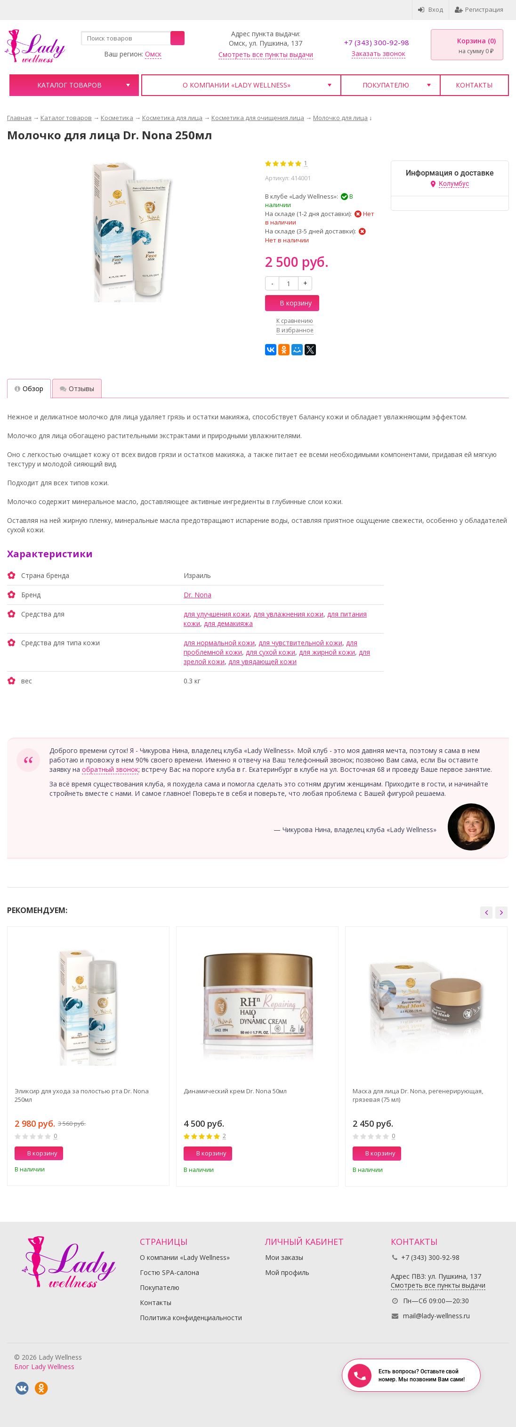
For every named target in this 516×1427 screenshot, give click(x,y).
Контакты (474, 84)
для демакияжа (228, 623)
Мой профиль (287, 1272)
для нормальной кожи (219, 642)
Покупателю (386, 84)
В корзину (290, 302)
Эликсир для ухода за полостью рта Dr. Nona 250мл (82, 1095)
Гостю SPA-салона (169, 1272)
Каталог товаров (69, 84)
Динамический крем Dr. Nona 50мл (235, 1091)
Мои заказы (284, 1257)
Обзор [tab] (29, 388)
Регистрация (479, 9)
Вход (430, 9)
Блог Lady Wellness (44, 1366)
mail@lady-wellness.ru (436, 1315)
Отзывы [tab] (77, 388)
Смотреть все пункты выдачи (265, 54)
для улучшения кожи (217, 613)
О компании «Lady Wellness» (236, 84)
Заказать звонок (378, 53)
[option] (88, 1056)
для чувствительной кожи (300, 642)
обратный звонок (110, 769)
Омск (153, 53)
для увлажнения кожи (288, 613)
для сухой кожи (270, 652)
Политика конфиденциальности (191, 1317)
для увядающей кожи (262, 661)
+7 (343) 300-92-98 (376, 42)
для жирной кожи (327, 652)
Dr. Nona (197, 594)
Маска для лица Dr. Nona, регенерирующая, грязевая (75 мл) (418, 1095)
